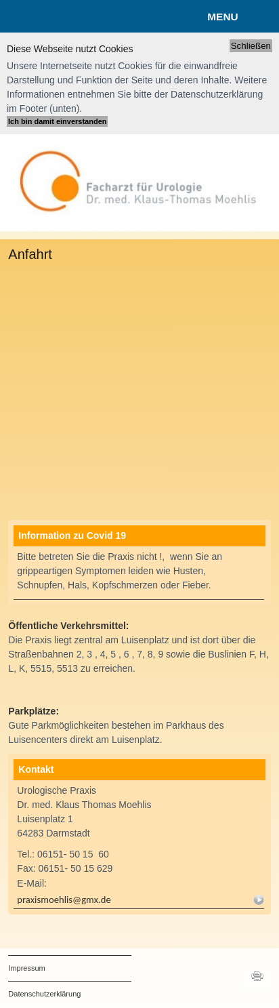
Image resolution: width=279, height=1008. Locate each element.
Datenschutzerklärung (44, 994)
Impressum (26, 968)
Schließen (251, 46)
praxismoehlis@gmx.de (65, 899)
